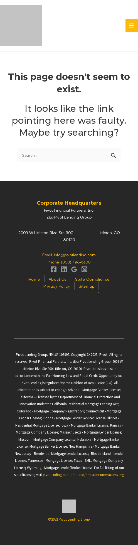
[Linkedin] (63, 269)
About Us (57, 279)
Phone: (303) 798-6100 (69, 261)
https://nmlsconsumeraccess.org (99, 474)
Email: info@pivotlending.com (69, 254)
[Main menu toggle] (131, 25)
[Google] (74, 269)
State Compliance (92, 279)
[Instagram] (84, 269)
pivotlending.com (56, 474)
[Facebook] (53, 269)
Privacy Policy (56, 286)
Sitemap (87, 286)
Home (34, 279)
